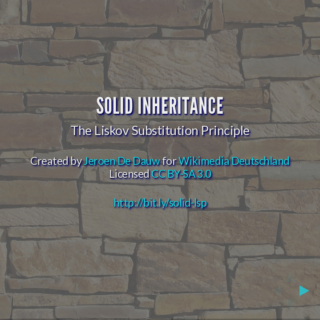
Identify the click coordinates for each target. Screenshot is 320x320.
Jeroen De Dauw (122, 160)
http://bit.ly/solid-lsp (160, 202)
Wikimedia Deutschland (234, 160)
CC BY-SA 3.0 (181, 173)
